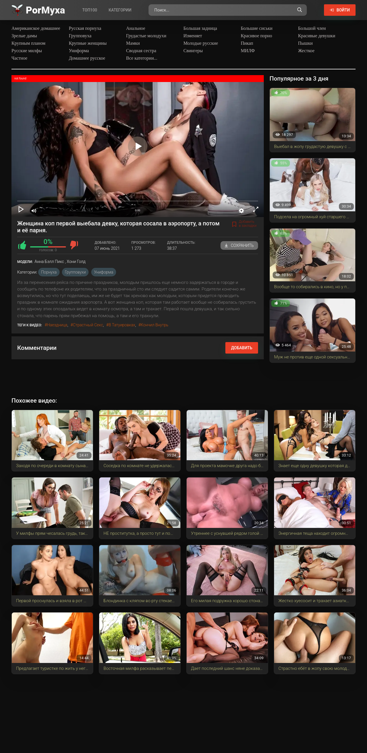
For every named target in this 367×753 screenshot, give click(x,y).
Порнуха (48, 272)
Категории (120, 10)
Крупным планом (28, 43)
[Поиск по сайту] (299, 10)
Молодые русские (201, 43)
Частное (19, 58)
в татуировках (122, 325)
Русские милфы (26, 50)
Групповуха (80, 35)
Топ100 (89, 10)
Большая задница (200, 28)
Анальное (135, 28)
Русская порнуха (85, 28)
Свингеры (193, 50)
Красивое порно (256, 35)
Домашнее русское (87, 58)
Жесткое (306, 50)
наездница (57, 325)
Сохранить (239, 245)
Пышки (305, 43)
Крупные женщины (88, 43)
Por (45, 10)
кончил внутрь (154, 325)
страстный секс (88, 325)
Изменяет (193, 35)
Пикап (247, 43)
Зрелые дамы (24, 35)
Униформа (79, 50)
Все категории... (141, 58)
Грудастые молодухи (146, 35)
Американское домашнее (35, 28)
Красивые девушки (316, 35)
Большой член (312, 28)
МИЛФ (248, 50)
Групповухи (75, 272)
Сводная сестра (141, 50)
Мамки (133, 43)
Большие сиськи (257, 28)
